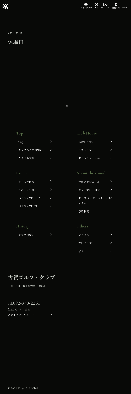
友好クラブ (85, 243)
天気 (97, 7)
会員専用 (116, 7)
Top (21, 142)
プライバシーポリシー (21, 314)
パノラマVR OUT (29, 198)
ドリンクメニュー (89, 158)
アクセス (83, 235)
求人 (81, 251)
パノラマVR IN (27, 206)
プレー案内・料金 (89, 190)
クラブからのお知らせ (31, 150)
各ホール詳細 (26, 190)
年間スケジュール (89, 182)
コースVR (105, 7)
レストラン (85, 150)
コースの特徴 (26, 182)
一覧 (65, 106)
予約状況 (83, 211)
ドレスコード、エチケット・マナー (96, 200)
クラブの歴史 (26, 235)
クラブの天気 (26, 158)
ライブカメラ (86, 7)
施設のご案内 (86, 142)
